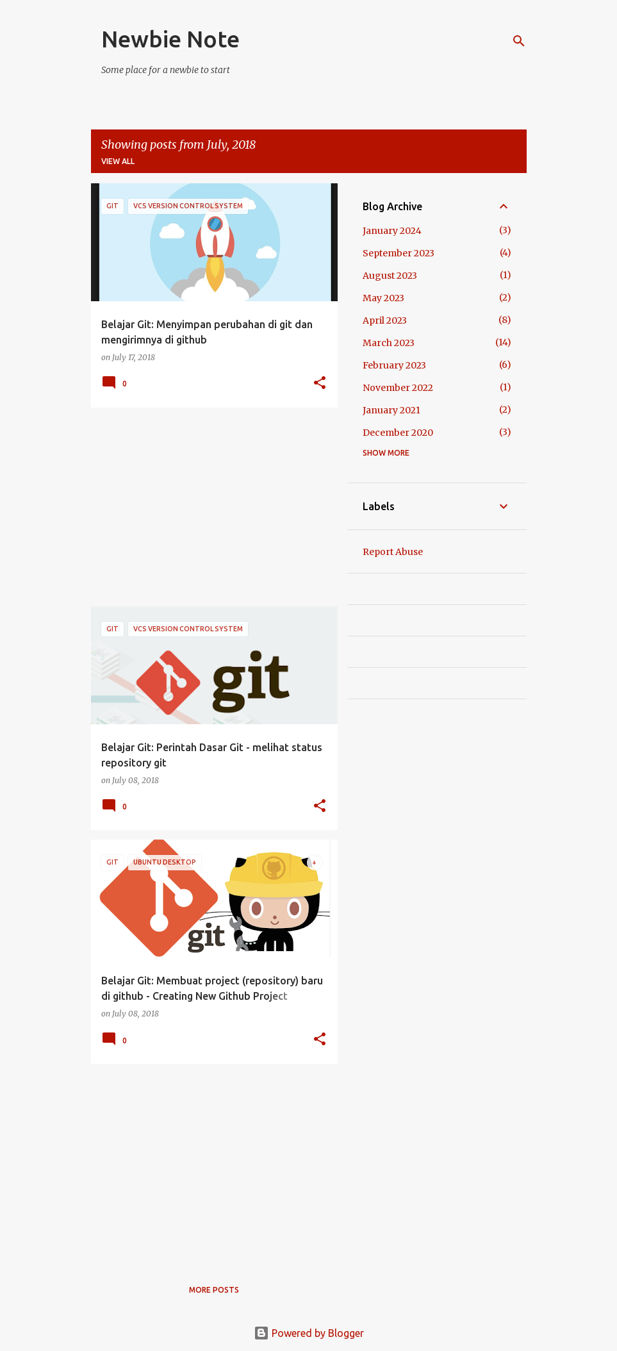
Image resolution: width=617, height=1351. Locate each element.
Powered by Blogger (309, 1333)
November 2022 (398, 388)
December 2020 (398, 432)
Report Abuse (393, 552)
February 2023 (394, 365)
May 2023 (383, 298)
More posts (214, 1290)
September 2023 (398, 253)
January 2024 (392, 230)
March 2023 (389, 343)
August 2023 (390, 275)
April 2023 (385, 320)
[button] (319, 383)
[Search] (519, 41)
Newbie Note (170, 39)
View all (118, 161)
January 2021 (391, 410)
